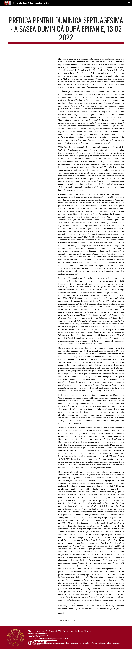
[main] (66, 29)
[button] (129, 3)
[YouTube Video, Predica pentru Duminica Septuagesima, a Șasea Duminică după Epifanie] (30, 69)
